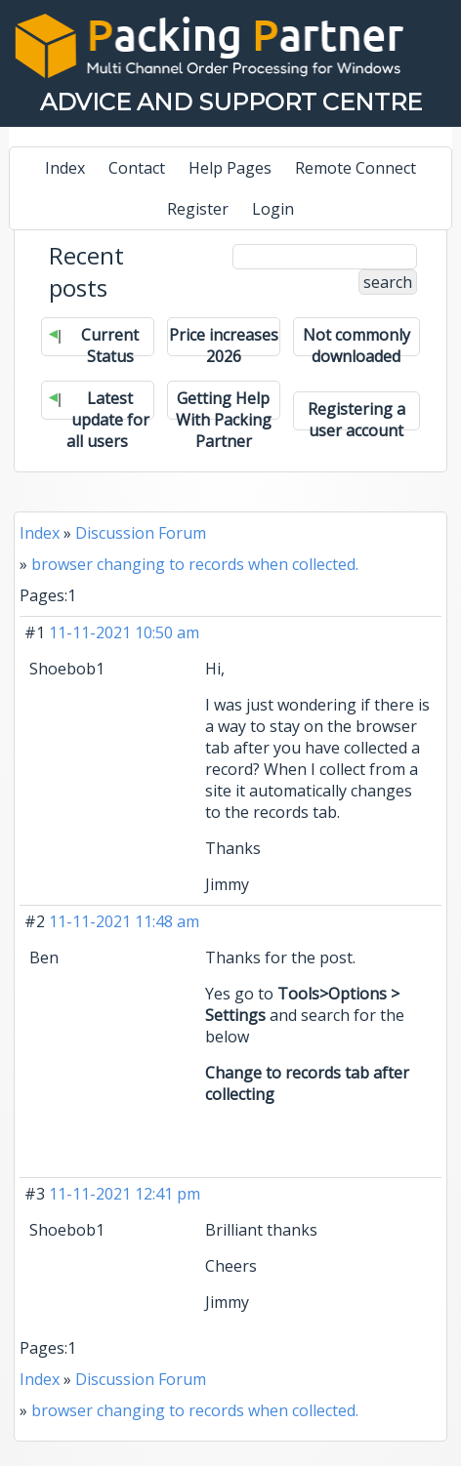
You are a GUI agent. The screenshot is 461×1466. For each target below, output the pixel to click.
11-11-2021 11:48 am (124, 921)
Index (65, 168)
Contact (136, 168)
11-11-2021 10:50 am (124, 632)
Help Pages (230, 168)
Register (198, 209)
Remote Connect (355, 168)
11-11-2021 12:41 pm (124, 1193)
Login (273, 209)
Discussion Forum (140, 533)
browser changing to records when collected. (194, 564)
